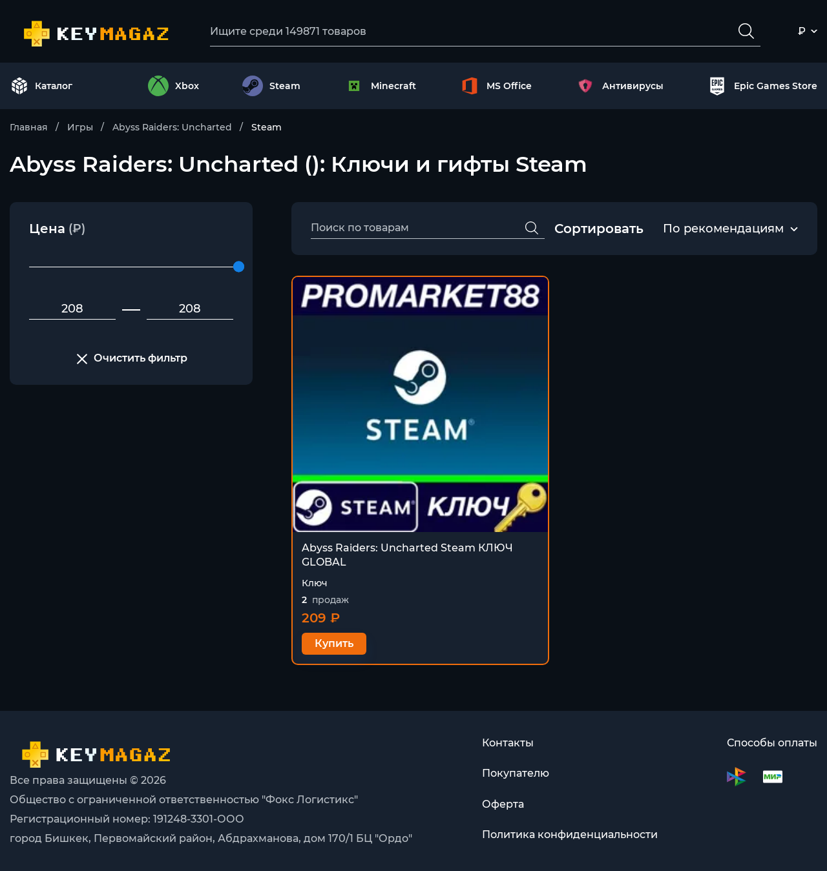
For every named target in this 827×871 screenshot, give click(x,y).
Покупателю (515, 774)
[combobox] (723, 230)
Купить (334, 644)
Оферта (503, 805)
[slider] (238, 267)
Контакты (508, 743)
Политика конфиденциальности (570, 836)
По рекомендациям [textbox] (723, 229)
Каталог (41, 86)
